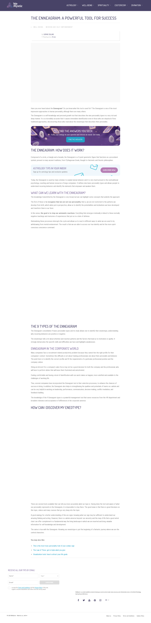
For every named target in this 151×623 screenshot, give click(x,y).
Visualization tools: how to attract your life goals (50, 554)
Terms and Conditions (128, 616)
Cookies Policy (140, 616)
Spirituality (103, 5)
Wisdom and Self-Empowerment (59, 27)
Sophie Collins (49, 34)
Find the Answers (75, 139)
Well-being (38, 27)
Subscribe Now (109, 170)
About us (108, 616)
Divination (136, 5)
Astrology (71, 5)
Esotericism (120, 5)
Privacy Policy (117, 616)
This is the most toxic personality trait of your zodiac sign (53, 546)
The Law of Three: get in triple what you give (49, 550)
